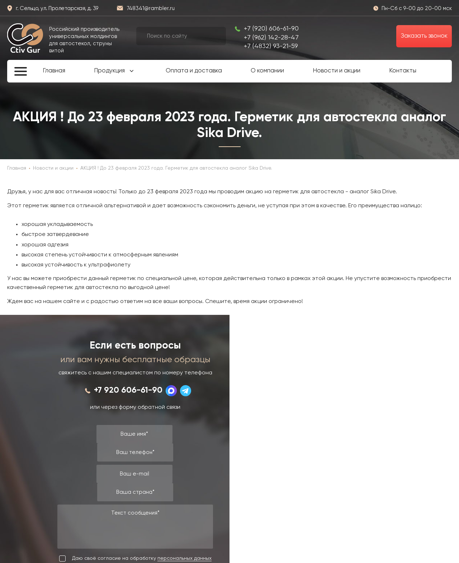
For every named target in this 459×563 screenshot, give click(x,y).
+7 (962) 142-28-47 (271, 37)
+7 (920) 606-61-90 (271, 28)
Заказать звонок (424, 36)
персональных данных (184, 558)
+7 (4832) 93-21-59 (271, 46)
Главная (54, 71)
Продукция (109, 71)
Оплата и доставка (194, 71)
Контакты (402, 71)
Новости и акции (336, 71)
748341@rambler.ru (151, 8)
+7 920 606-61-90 (128, 390)
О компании (267, 71)
